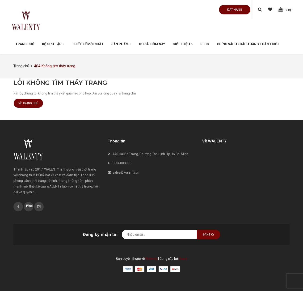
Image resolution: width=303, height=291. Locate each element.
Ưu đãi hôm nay (152, 44)
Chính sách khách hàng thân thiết (248, 44)
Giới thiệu (183, 44)
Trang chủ (24, 44)
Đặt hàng (234, 9)
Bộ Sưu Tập (53, 44)
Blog (204, 44)
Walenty (151, 259)
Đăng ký (208, 234)
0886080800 (122, 163)
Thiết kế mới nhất (88, 44)
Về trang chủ (28, 103)
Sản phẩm (121, 44)
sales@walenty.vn (126, 172)
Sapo (183, 259)
